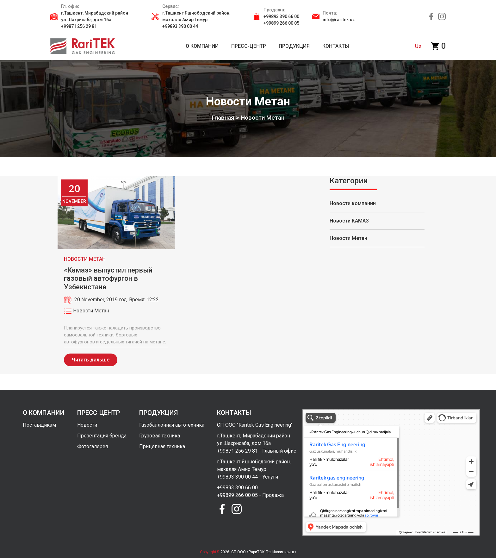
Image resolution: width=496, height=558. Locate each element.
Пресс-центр (248, 46)
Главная (223, 117)
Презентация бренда (102, 436)
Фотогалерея (92, 446)
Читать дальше (90, 360)
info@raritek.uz (339, 19)
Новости (87, 425)
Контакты (335, 46)
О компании (202, 46)
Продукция (294, 46)
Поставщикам (39, 425)
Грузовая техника (159, 436)
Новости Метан (348, 238)
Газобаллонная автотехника (171, 425)
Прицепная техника (162, 446)
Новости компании (353, 203)
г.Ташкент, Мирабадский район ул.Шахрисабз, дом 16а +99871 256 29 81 (94, 19)
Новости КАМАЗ (349, 221)
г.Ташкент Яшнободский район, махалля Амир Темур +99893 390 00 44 (196, 19)
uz (418, 46)
